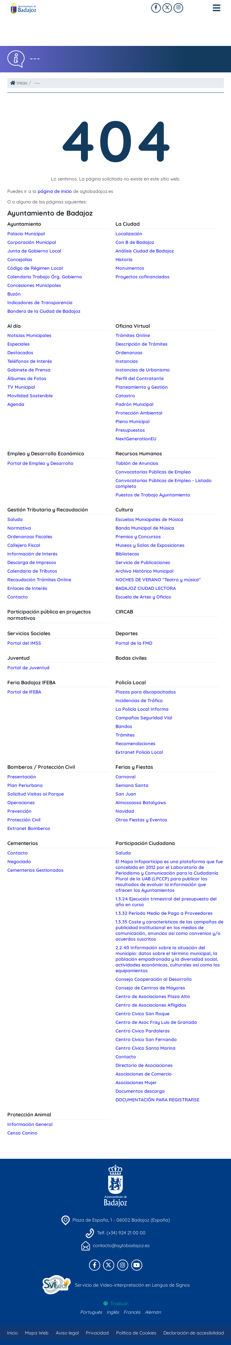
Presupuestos (130, 430)
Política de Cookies (136, 1333)
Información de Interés (32, 554)
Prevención (19, 811)
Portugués (91, 1312)
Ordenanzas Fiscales (29, 537)
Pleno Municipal (133, 421)
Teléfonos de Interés (29, 361)
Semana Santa (132, 785)
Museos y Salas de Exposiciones (150, 545)
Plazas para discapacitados (146, 692)
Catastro (125, 396)
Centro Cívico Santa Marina (145, 1048)
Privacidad (97, 1333)
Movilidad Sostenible (30, 396)
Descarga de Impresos (31, 562)
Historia (124, 259)
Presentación (21, 777)
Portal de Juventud (28, 668)
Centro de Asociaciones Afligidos (151, 1005)
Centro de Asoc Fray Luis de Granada (156, 1022)
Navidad (125, 811)
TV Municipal (21, 387)
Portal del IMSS (24, 643)
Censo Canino (22, 1133)
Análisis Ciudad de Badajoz (145, 251)
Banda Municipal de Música (145, 528)
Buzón (14, 294)
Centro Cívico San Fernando (146, 1039)
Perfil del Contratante (140, 378)
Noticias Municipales (29, 335)
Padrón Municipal (134, 404)
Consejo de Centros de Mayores (150, 988)
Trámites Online (133, 335)
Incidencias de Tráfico (139, 700)
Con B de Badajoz (135, 242)
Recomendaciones (135, 743)
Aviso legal (67, 1333)
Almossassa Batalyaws (141, 802)
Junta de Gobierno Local (34, 251)
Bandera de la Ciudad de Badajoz (43, 311)
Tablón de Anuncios (137, 463)
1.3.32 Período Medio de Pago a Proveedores (164, 913)
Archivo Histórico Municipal (145, 571)
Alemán (153, 1312)
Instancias (127, 361)
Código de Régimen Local (35, 268)
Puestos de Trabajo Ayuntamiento (153, 495)
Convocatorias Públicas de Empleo (153, 472)
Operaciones (21, 802)
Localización (129, 234)
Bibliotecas (127, 554)
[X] (167, 8)
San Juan (126, 794)
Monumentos (130, 268)
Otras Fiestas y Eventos (141, 820)
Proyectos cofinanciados (142, 277)
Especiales (18, 344)
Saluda (15, 519)
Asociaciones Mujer (136, 1082)
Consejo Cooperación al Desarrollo (154, 979)
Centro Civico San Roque (142, 1014)
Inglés (113, 1312)
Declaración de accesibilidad (193, 1333)
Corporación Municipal (31, 242)
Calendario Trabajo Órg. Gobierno (44, 277)
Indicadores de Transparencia (39, 302)
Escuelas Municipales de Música (149, 519)
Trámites (125, 735)
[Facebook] (156, 8)
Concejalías (19, 259)
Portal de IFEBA (24, 692)
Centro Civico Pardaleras (143, 1031)
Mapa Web (36, 1333)
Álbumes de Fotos (26, 378)
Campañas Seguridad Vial (144, 718)
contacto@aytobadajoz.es (121, 1245)
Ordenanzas (129, 353)
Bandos (124, 726)
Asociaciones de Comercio (144, 1074)
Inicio (18, 83)
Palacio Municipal (26, 234)
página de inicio (55, 191)
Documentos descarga (140, 1091)
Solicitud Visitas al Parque (35, 794)
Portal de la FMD (134, 643)
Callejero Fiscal (23, 545)
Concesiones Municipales (34, 285)
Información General (30, 1124)
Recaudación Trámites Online (39, 580)
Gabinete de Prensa (28, 370)
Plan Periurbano (25, 785)
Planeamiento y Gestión (142, 387)
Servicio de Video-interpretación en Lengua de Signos (132, 1285)
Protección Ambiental (139, 413)
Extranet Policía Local (139, 752)
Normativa (19, 528)
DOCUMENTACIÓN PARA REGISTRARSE (157, 1100)
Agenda (15, 404)
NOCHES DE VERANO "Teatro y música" (158, 580)
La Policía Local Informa (142, 709)
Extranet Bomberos (28, 828)
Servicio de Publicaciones (143, 562)
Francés (131, 1312)
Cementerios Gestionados (35, 870)
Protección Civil (24, 820)
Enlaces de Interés (27, 588)
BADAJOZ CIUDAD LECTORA (146, 588)
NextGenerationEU (136, 439)
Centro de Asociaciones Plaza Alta (153, 996)
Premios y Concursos (138, 537)
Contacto (17, 597)
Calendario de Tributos (32, 571)
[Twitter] (178, 8)
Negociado (19, 861)
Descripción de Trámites (142, 344)
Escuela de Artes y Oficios (143, 597)
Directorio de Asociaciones (144, 1065)
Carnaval (126, 777)
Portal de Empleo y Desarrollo (40, 463)
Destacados (20, 353)
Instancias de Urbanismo (143, 370)
